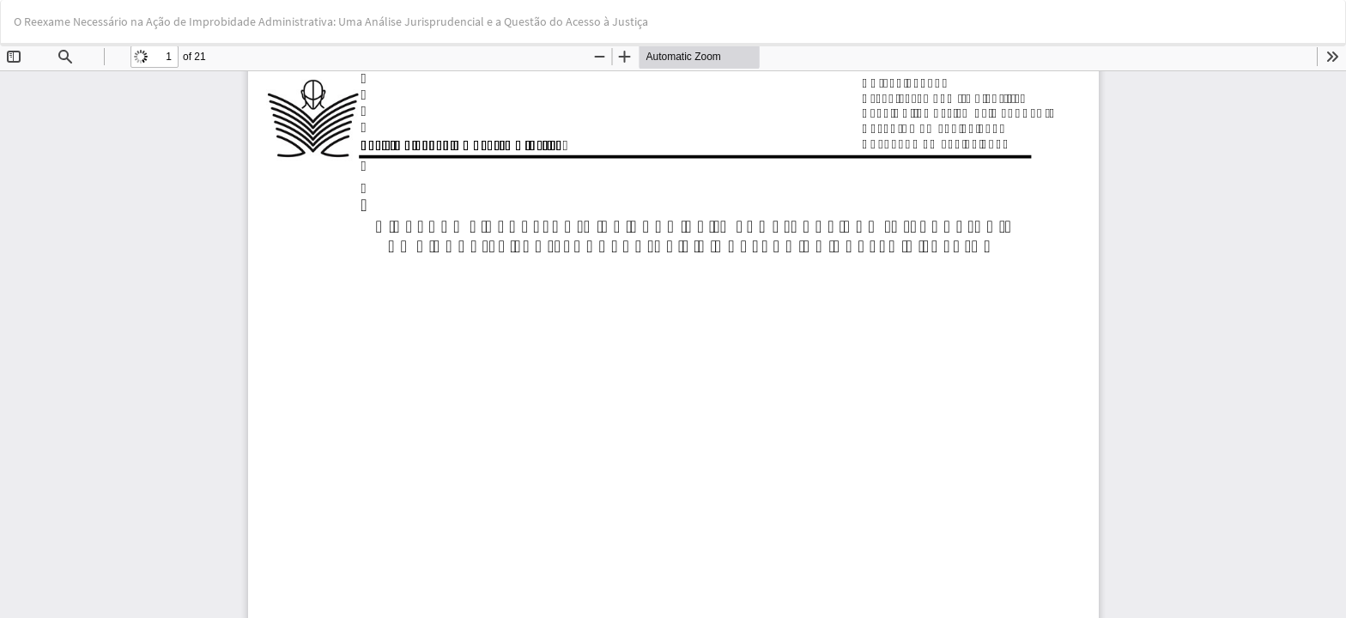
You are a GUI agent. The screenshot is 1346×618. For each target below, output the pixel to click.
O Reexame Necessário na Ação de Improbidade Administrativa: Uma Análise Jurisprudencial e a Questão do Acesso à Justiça (331, 21)
